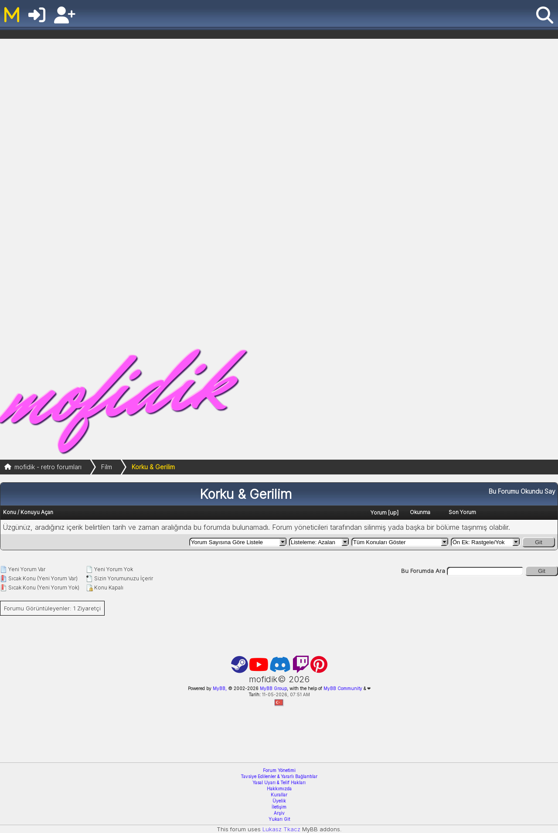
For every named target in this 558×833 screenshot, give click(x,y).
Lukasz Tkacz (281, 829)
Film (106, 467)
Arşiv (279, 813)
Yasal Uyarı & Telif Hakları (279, 782)
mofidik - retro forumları (48, 467)
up (393, 512)
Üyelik (279, 800)
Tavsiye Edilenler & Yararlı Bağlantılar (279, 776)
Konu (9, 512)
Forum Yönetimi (279, 770)
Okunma (420, 512)
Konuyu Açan (36, 512)
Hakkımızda (279, 788)
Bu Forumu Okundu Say (522, 491)
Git (538, 542)
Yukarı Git (279, 819)
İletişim (279, 806)
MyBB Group (273, 688)
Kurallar (279, 794)
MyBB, (220, 688)
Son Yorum (462, 512)
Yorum (379, 512)
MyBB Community (342, 688)
